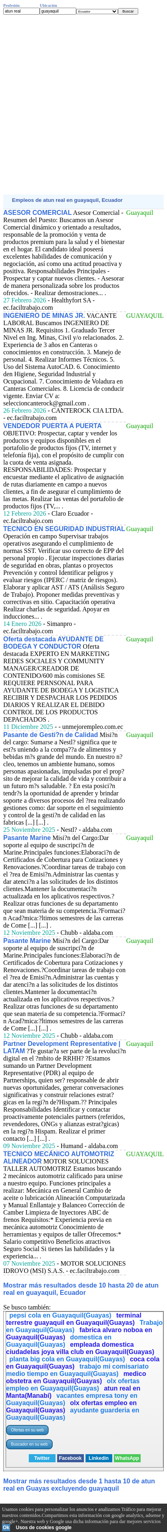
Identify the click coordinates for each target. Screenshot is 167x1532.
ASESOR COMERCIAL (37, 212)
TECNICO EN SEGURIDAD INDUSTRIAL (64, 528)
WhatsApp (127, 1458)
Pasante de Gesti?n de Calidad (50, 734)
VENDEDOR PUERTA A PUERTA (52, 425)
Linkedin (99, 1458)
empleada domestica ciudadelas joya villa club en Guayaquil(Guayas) (80, 1348)
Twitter (41, 1458)
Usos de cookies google (43, 1527)
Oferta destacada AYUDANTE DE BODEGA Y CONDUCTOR (53, 643)
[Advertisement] (83, 104)
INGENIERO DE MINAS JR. (44, 315)
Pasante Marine (27, 837)
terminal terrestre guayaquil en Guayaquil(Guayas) (73, 1319)
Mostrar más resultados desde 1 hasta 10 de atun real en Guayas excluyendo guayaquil (79, 1485)
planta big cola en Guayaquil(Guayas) (67, 1359)
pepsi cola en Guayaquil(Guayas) (60, 1315)
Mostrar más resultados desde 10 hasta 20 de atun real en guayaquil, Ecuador (80, 1289)
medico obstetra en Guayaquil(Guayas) (76, 1377)
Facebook (70, 1458)
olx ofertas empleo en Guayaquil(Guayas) (72, 1385)
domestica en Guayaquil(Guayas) (58, 1341)
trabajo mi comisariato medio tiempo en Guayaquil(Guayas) (77, 1370)
